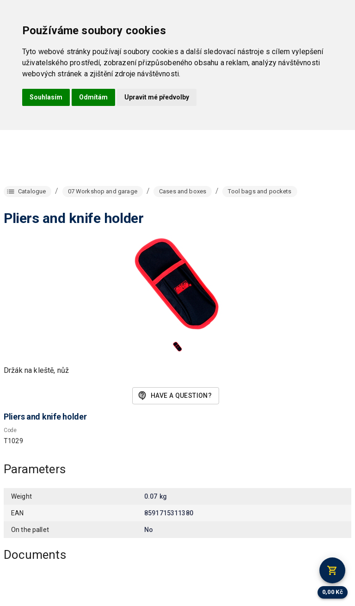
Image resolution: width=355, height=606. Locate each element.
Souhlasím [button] (46, 97)
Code (10, 430)
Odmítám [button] (93, 97)
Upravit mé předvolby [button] (156, 97)
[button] (177, 346)
